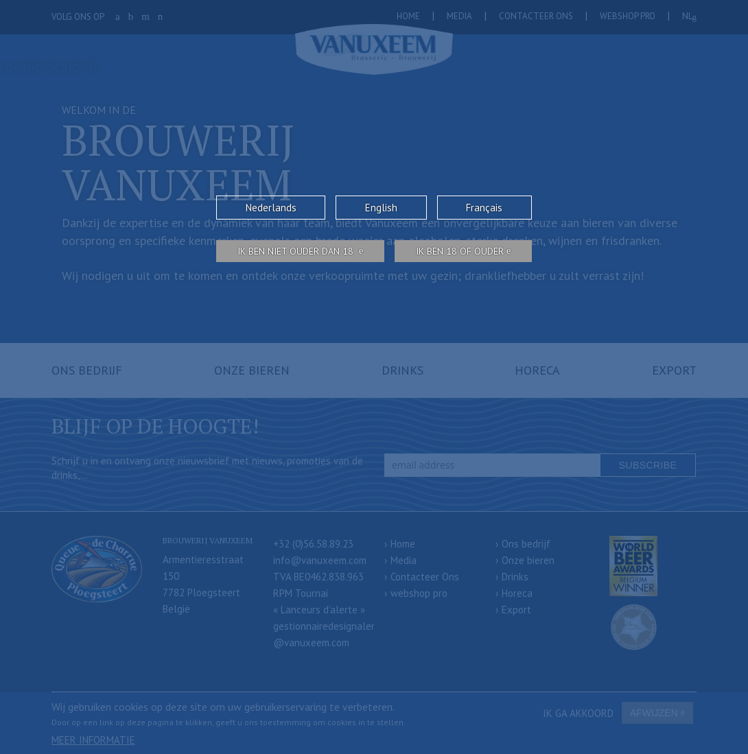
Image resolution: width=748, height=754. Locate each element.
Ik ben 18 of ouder (460, 251)
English (381, 207)
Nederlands (271, 207)
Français (484, 207)
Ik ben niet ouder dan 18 (296, 251)
